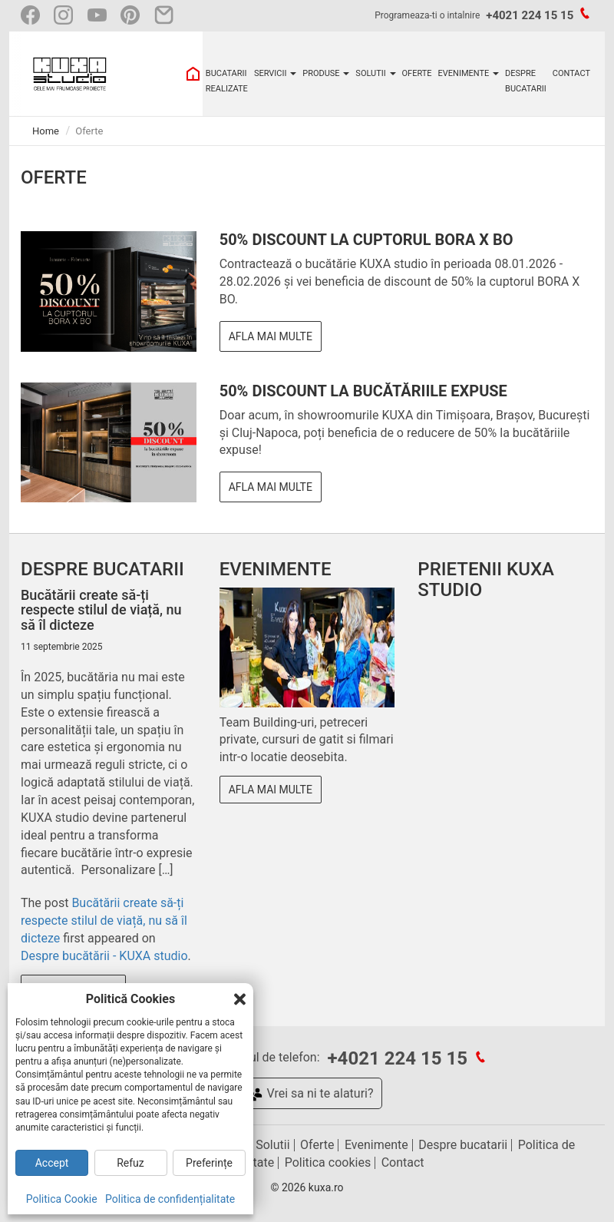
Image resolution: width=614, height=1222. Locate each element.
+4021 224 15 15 (529, 15)
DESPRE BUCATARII (525, 81)
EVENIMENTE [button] (468, 73)
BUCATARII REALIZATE (227, 81)
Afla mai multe (270, 336)
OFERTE (417, 73)
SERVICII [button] (275, 73)
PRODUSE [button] (325, 73)
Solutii (272, 1145)
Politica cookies (328, 1162)
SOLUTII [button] (375, 73)
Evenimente (376, 1145)
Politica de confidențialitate (170, 1199)
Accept (52, 1163)
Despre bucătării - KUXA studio (104, 956)
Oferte (317, 1145)
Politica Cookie (61, 1199)
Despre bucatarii (462, 1145)
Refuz (130, 1163)
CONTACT (571, 73)
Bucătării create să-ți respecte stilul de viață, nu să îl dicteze (104, 920)
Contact (402, 1162)
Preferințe (209, 1163)
